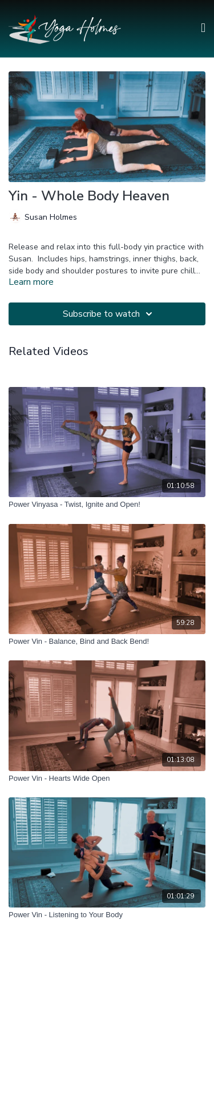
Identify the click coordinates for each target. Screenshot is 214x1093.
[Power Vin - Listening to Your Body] (107, 915)
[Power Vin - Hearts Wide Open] (107, 778)
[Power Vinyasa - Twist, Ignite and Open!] (107, 504)
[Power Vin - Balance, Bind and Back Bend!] (107, 641)
